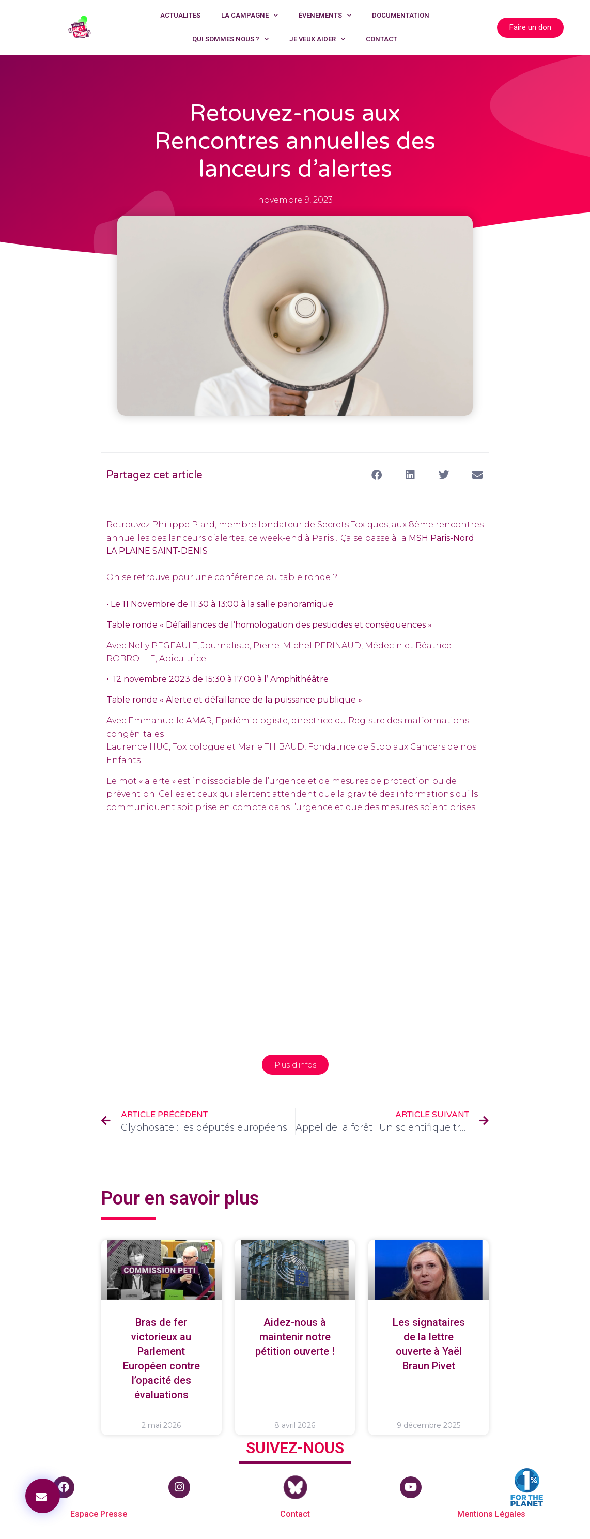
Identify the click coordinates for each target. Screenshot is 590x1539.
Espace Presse (98, 1514)
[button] (42, 1496)
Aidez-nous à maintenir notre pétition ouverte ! (295, 1337)
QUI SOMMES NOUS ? (230, 39)
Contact (295, 1514)
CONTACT (381, 39)
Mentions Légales (491, 1514)
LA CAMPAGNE (249, 15)
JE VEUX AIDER (317, 39)
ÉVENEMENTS (325, 15)
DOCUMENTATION (400, 15)
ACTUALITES (180, 15)
